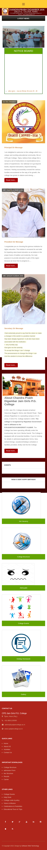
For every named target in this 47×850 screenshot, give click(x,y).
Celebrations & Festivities (13, 806)
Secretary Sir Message (13, 328)
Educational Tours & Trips (13, 809)
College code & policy (11, 800)
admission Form (9, 770)
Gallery (23, 694)
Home (6, 743)
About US (7, 746)
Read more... (11, 180)
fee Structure (8, 773)
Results (6, 776)
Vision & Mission (10, 803)
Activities (7, 749)
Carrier (6, 779)
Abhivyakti (23, 588)
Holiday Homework (23, 659)
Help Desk (7, 797)
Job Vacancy (23, 521)
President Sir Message (13, 242)
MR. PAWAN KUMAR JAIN (13, 190)
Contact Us (8, 752)
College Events (23, 623)
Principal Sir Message (13, 148)
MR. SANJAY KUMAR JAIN (13, 276)
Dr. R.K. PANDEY (9, 102)
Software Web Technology (30, 846)
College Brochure (23, 557)
